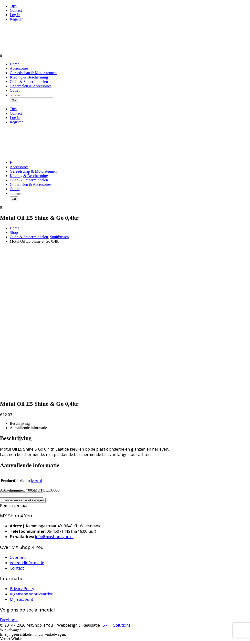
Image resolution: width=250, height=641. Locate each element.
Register (16, 19)
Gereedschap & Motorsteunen (33, 73)
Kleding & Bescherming (29, 77)
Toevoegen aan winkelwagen (23, 500)
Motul (36, 480)
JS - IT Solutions (116, 625)
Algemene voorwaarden (31, 594)
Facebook (9, 619)
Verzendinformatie (27, 562)
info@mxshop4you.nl (54, 536)
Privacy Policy (22, 588)
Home (14, 64)
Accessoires (19, 68)
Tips (13, 6)
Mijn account (21, 599)
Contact (16, 10)
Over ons (18, 557)
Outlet (15, 90)
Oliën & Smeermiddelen (29, 81)
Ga (14, 100)
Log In (15, 15)
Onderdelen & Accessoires (31, 86)
